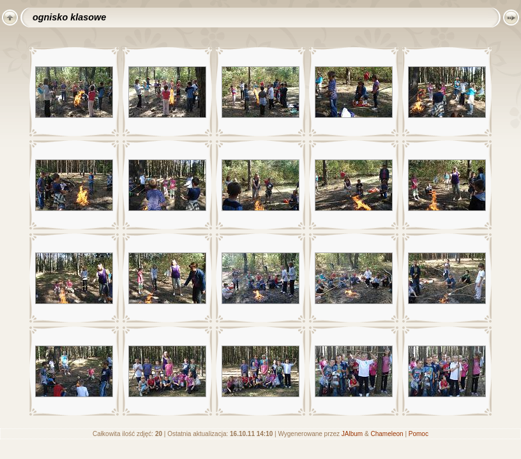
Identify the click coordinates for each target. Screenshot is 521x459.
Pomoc (418, 433)
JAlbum (352, 433)
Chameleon (386, 433)
